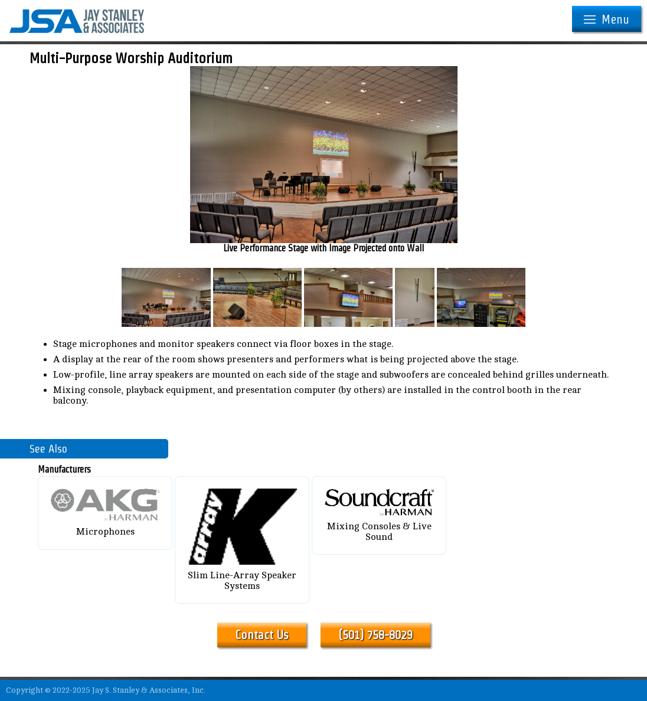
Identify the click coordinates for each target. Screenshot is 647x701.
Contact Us (262, 634)
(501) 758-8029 (375, 634)
